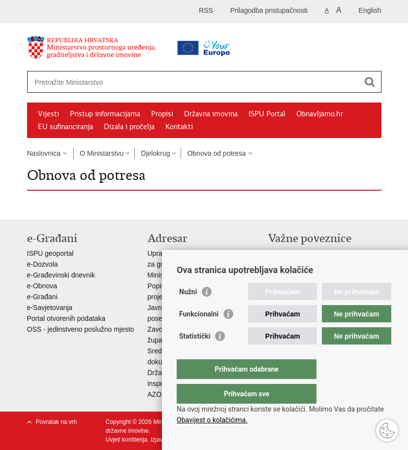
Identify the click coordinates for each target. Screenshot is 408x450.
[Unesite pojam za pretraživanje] (173, 82)
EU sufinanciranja (65, 126)
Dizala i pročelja (129, 126)
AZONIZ (160, 394)
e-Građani (42, 297)
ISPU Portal (267, 113)
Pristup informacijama (105, 113)
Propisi (162, 113)
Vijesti (48, 113)
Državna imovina (211, 113)
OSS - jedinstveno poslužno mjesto (80, 329)
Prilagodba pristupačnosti (269, 10)
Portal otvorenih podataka (66, 318)
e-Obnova (42, 286)
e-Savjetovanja (50, 308)
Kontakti (179, 126)
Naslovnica (44, 153)
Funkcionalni (199, 334)
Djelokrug (155, 153)
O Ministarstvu (102, 153)
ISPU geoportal (50, 253)
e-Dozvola (42, 264)
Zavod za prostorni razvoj (306, 264)
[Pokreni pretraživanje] (370, 82)
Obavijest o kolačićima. (212, 420)
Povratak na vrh (56, 421)
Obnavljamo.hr (319, 113)
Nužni (188, 311)
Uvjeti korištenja (127, 439)
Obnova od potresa (216, 153)
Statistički (194, 356)
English (370, 10)
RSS (206, 10)
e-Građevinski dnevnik (61, 275)
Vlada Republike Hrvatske (307, 253)
